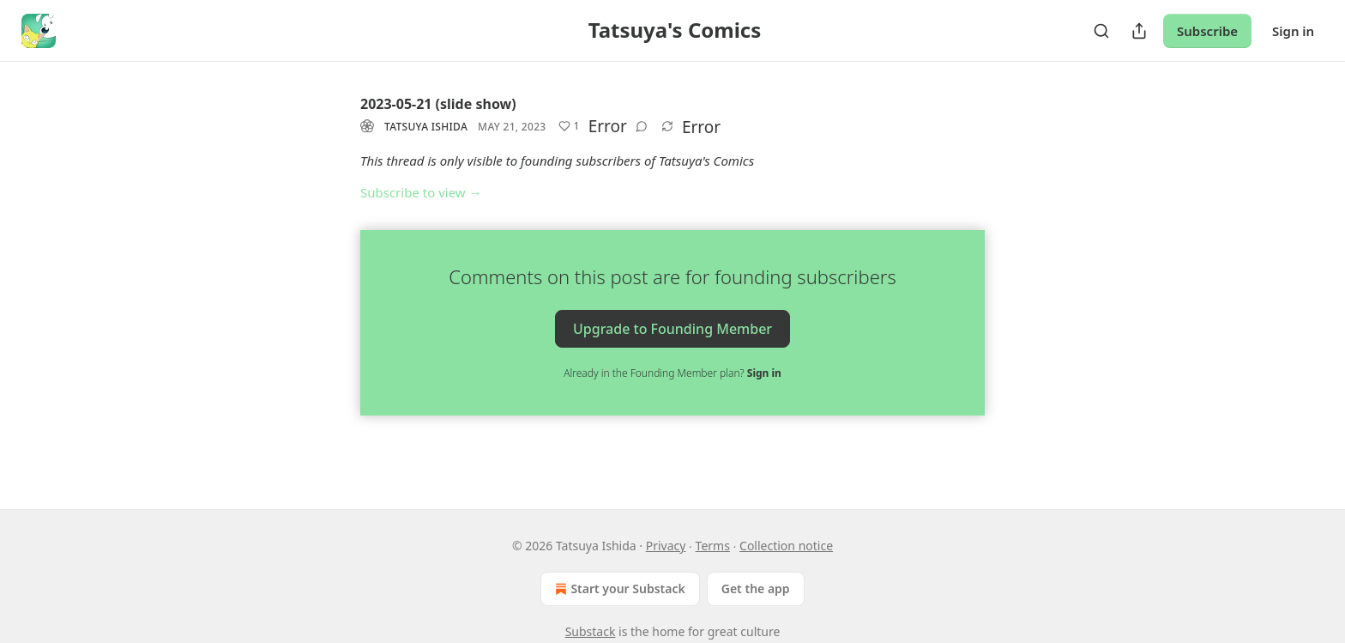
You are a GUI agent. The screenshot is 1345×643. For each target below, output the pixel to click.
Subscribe (1207, 30)
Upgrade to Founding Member (672, 327)
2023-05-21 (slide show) (438, 103)
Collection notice (786, 545)
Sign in (1293, 30)
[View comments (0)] (641, 126)
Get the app (755, 588)
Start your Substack (618, 588)
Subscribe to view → (421, 192)
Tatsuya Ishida (425, 126)
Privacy (666, 545)
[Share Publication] (1139, 31)
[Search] (1101, 31)
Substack (590, 631)
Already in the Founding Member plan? (672, 373)
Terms (713, 545)
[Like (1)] (569, 126)
